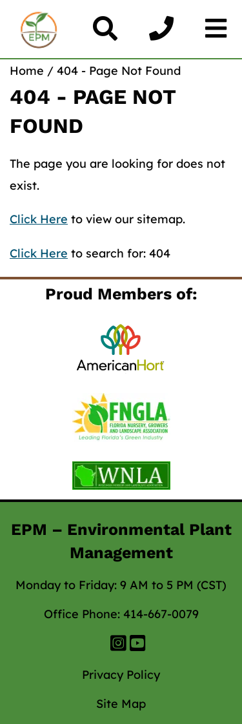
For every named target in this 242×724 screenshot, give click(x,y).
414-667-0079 (161, 614)
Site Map (121, 703)
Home (27, 70)
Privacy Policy (121, 674)
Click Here (39, 219)
